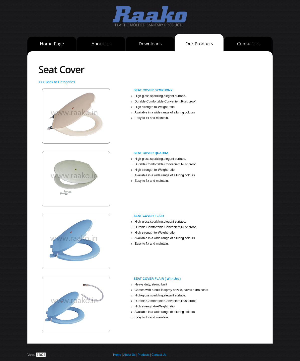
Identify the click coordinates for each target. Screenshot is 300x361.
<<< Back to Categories (56, 82)
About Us (129, 355)
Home (117, 355)
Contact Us (158, 355)
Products (144, 355)
